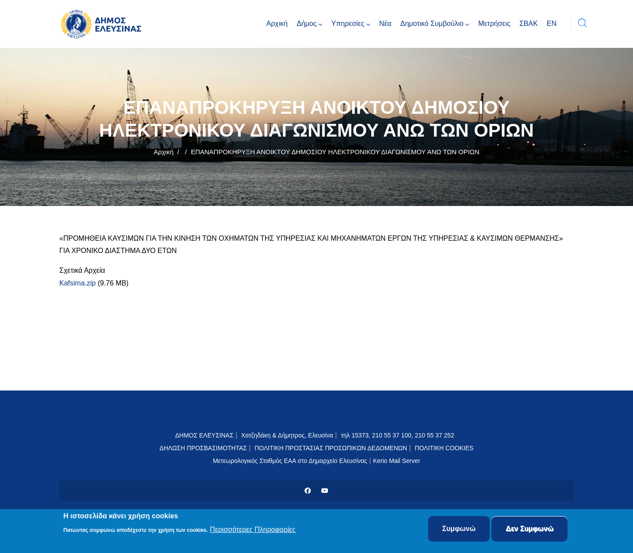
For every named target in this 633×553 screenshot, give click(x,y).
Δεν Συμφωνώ (529, 529)
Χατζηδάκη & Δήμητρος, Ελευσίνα (287, 435)
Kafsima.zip (77, 283)
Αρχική (163, 151)
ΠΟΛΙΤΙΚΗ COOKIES (444, 448)
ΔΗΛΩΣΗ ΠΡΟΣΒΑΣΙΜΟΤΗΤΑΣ (203, 448)
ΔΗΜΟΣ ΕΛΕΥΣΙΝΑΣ (204, 435)
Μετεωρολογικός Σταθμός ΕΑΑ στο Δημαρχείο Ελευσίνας (290, 460)
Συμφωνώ (459, 529)
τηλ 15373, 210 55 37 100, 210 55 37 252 (398, 435)
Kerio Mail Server (396, 460)
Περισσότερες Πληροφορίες (253, 530)
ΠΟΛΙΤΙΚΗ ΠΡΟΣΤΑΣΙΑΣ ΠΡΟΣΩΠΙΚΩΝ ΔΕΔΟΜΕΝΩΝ (331, 448)
